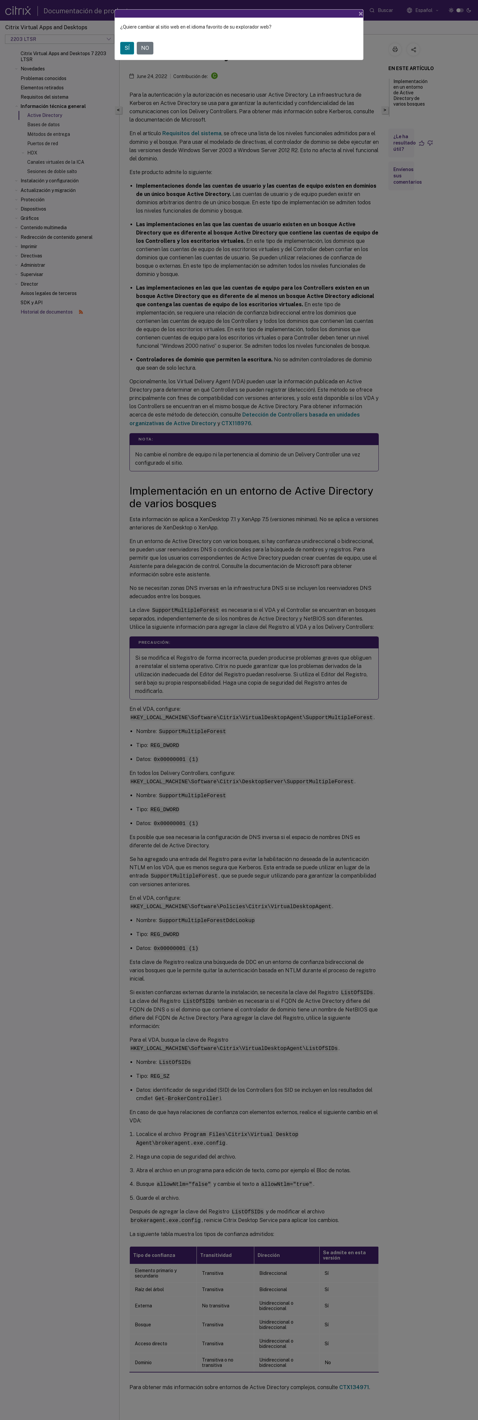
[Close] (360, 13)
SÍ (127, 48)
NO (145, 48)
